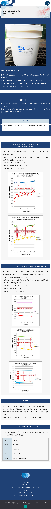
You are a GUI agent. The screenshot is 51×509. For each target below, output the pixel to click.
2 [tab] (23, 132)
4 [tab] (28, 132)
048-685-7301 (17, 449)
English (47, 3)
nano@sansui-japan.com (21, 458)
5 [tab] (30, 132)
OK (26, 506)
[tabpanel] (25, 125)
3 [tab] (25, 132)
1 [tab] (20, 132)
